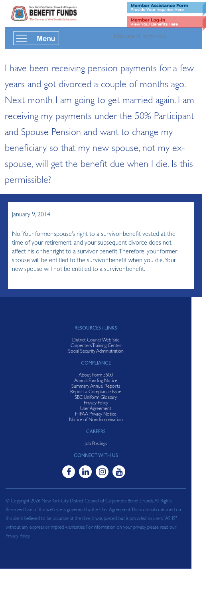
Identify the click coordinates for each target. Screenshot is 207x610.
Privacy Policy (96, 403)
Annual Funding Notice (95, 381)
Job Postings (96, 444)
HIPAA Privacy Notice (95, 414)
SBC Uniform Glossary (96, 398)
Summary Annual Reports (95, 386)
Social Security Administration (96, 351)
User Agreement (95, 409)
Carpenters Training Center (96, 346)
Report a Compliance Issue (95, 392)
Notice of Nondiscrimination (96, 420)
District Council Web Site (96, 340)
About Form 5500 (96, 375)
